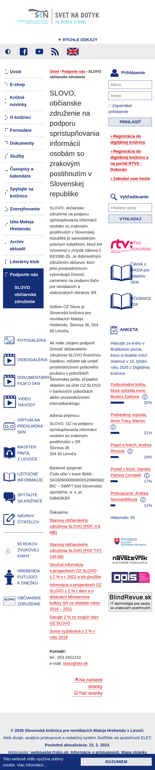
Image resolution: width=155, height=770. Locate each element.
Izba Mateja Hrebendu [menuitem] (22, 225)
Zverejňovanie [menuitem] (25, 208)
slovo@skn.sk (75, 663)
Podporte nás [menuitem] (24, 274)
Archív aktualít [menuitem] (17, 245)
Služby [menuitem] (17, 156)
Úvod (54, 72)
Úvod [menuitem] (15, 71)
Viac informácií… (32, 765)
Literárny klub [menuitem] (24, 261)
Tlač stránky (91, 693)
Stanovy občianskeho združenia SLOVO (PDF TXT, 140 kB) (76, 550)
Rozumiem (116, 762)
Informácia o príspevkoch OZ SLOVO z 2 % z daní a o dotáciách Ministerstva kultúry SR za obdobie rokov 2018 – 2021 (76, 597)
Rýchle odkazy (77, 39)
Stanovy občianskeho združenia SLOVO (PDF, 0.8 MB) (75, 526)
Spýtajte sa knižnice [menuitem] (21, 192)
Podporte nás (73, 72)
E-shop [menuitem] (17, 84)
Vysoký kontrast (8, 51)
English (73, 51)
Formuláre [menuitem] (21, 130)
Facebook (23, 51)
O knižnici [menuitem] (20, 117)
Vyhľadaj (130, 219)
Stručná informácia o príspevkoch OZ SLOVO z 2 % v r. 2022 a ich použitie (75, 570)
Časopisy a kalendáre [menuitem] (21, 172)
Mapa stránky (134, 752)
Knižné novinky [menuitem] (18, 101)
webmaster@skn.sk (49, 752)
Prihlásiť (130, 122)
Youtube (39, 51)
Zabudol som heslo (131, 178)
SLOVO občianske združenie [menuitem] (25, 294)
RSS (55, 51)
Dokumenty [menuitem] (22, 143)
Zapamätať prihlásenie (120, 108)
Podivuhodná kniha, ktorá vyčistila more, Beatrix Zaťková (128, 390)
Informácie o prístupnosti (95, 752)
